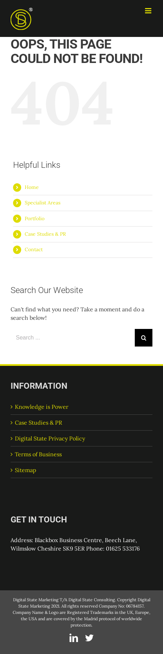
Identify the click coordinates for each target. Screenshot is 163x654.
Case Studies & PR (45, 234)
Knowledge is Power (41, 406)
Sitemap (25, 470)
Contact (34, 249)
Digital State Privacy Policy (50, 438)
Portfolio (34, 218)
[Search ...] (73, 338)
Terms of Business (38, 454)
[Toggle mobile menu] (148, 10)
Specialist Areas (42, 202)
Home (32, 187)
